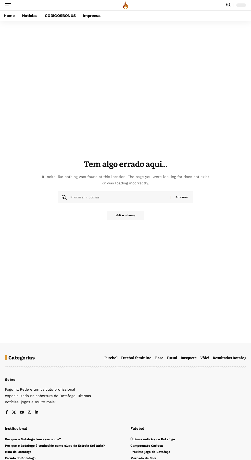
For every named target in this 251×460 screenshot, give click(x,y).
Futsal (172, 358)
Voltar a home (125, 215)
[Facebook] (7, 412)
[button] (9, 5)
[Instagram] (29, 412)
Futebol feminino (136, 358)
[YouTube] (21, 412)
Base (159, 358)
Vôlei (204, 358)
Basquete (189, 358)
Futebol (111, 358)
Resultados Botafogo (231, 358)
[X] (13, 412)
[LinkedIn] (36, 412)
